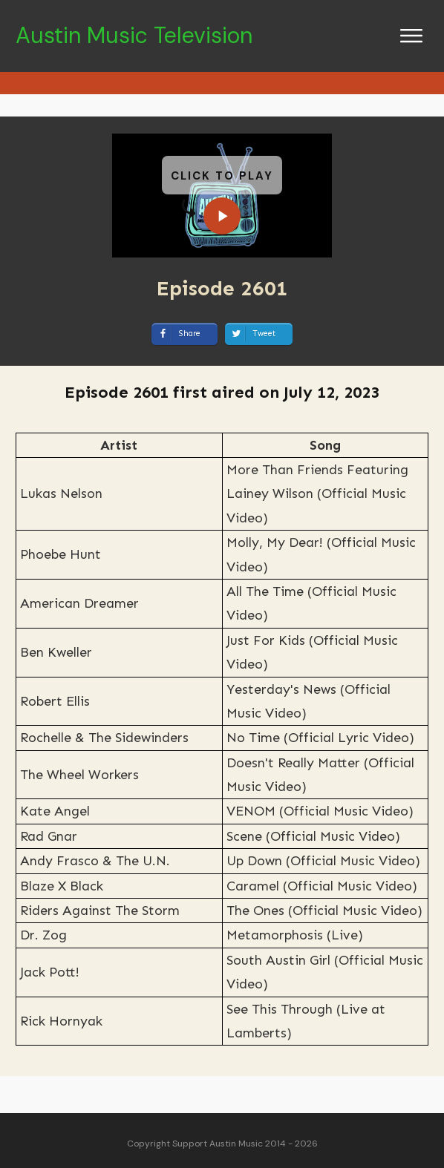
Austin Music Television (134, 35)
